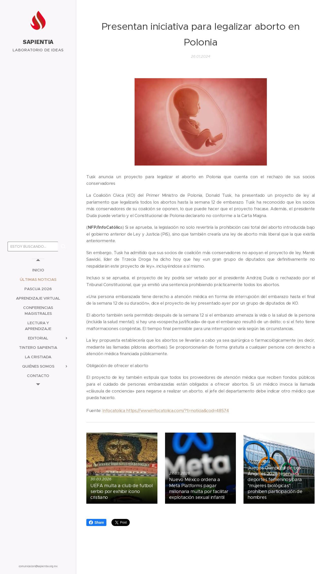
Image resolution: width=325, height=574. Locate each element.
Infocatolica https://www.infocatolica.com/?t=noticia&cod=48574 (165, 410)
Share (96, 522)
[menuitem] (38, 270)
